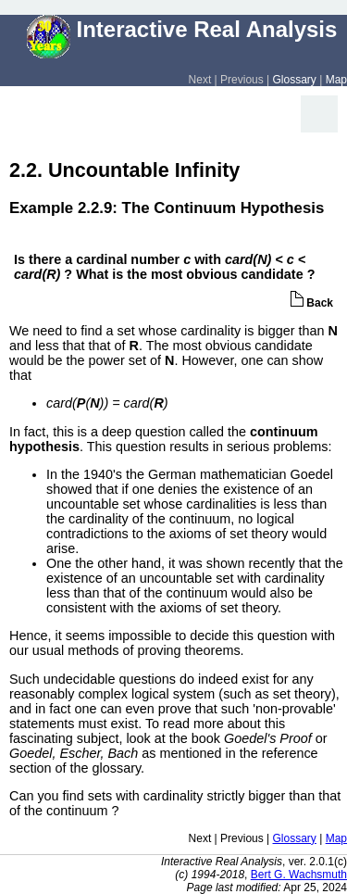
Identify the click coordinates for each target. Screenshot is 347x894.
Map (336, 79)
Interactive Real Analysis (182, 29)
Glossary (294, 79)
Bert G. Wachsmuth (299, 874)
